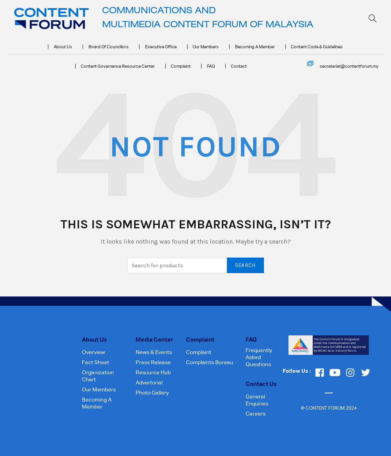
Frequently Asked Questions (259, 357)
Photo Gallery (152, 392)
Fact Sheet (95, 362)
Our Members (206, 46)
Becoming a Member (255, 46)
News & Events (154, 352)
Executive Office (161, 46)
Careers (255, 413)
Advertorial (149, 382)
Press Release (153, 362)
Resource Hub (153, 372)
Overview (93, 352)
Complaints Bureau (209, 362)
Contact (239, 66)
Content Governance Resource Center (118, 66)
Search (245, 265)
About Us (63, 46)
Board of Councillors (108, 46)
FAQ (211, 66)
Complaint (181, 66)
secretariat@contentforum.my (349, 66)
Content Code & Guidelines (317, 46)
